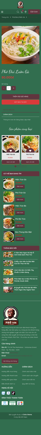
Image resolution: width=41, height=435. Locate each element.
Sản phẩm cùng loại (20, 129)
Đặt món (20, 186)
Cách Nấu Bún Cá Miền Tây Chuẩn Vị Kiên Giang (24, 271)
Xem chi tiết (11, 162)
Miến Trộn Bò (20, 206)
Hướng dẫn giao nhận (9, 380)
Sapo (25, 417)
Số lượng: (5, 84)
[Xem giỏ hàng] (22, 12)
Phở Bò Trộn (20, 219)
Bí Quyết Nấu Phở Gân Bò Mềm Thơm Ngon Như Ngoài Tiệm (25, 289)
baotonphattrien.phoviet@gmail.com (19, 356)
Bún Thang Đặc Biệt (23, 232)
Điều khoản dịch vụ (8, 384)
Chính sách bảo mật (29, 371)
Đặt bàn (34, 11)
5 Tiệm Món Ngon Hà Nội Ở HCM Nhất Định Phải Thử (24, 254)
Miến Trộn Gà (11, 154)
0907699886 (14, 353)
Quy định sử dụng (28, 384)
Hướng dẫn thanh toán (10, 375)
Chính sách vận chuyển (30, 375)
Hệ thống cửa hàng (10, 361)
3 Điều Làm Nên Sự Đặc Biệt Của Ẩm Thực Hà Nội (24, 262)
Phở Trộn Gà (30, 154)
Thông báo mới (10, 248)
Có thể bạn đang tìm (12, 174)
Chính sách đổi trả (28, 380)
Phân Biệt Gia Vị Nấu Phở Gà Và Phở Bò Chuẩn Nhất (25, 280)
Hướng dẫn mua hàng (9, 371)
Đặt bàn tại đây (20, 102)
